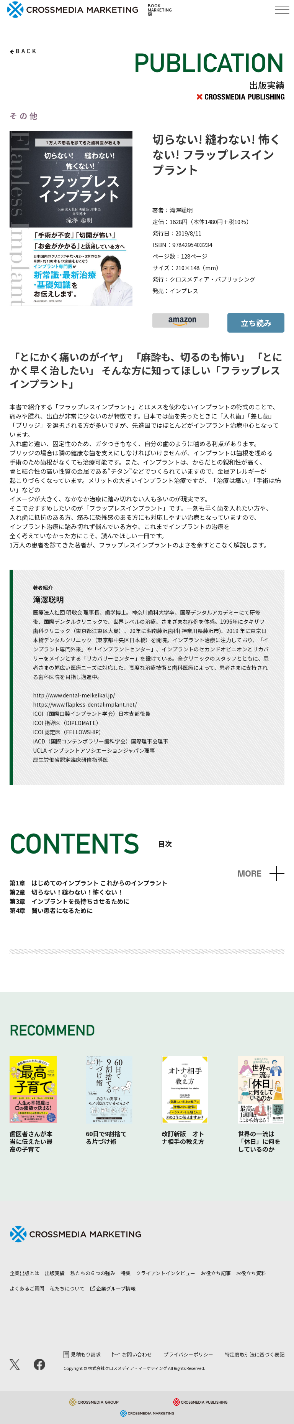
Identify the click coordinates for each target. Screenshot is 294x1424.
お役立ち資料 (251, 1273)
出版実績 (55, 1273)
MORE (249, 873)
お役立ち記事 (216, 1273)
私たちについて (67, 1288)
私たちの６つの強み (92, 1273)
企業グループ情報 (113, 1288)
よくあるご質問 (27, 1288)
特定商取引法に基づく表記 (254, 1354)
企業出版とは (24, 1273)
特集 (126, 1273)
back (27, 51)
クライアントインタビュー (165, 1273)
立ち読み (256, 322)
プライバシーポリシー (188, 1354)
